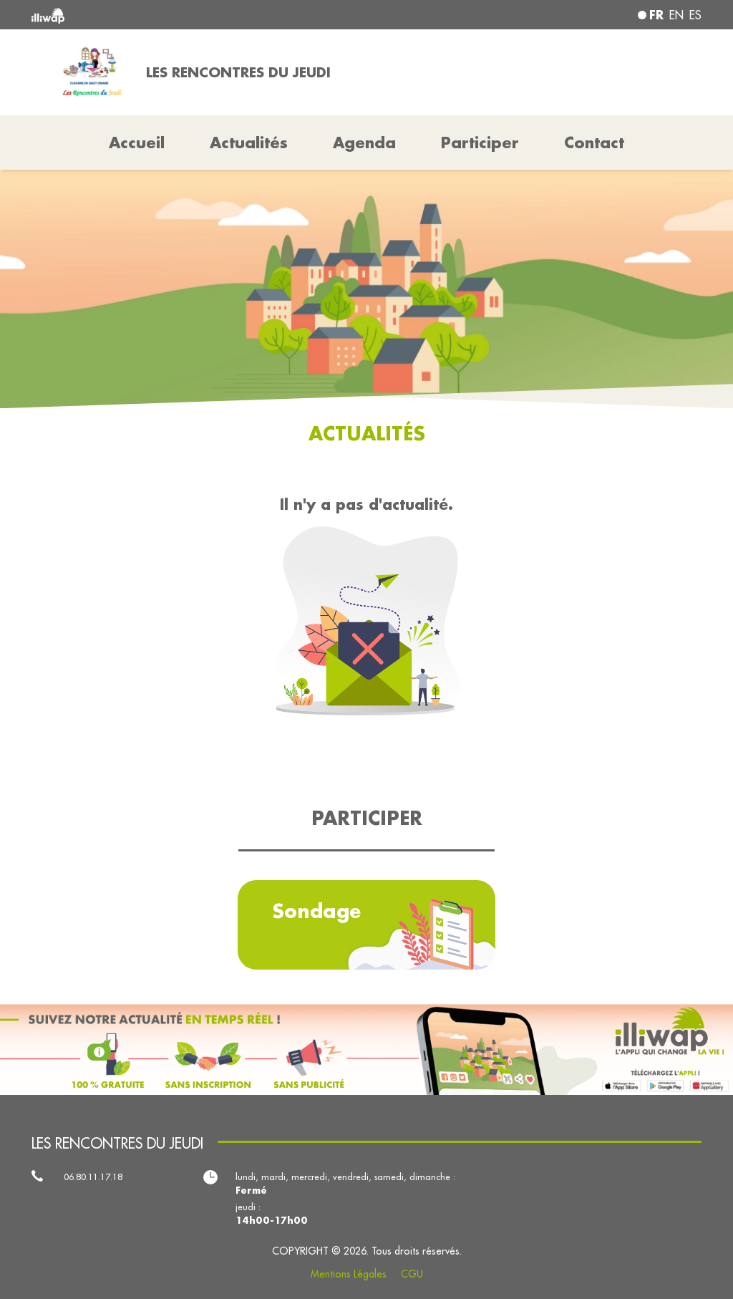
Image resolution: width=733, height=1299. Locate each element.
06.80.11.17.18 (93, 1176)
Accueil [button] (137, 142)
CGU (412, 1273)
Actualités (249, 142)
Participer (480, 142)
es (695, 15)
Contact (594, 142)
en (676, 15)
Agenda (364, 142)
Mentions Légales (349, 1273)
